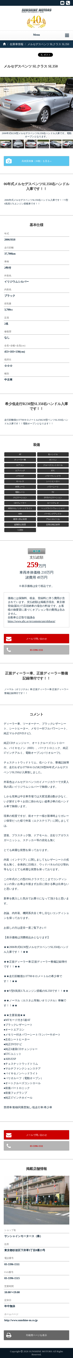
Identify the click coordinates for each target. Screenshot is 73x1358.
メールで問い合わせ (36, 638)
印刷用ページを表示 (36, 1335)
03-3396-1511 (36, 650)
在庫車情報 (16, 44)
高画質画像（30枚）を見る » (36, 161)
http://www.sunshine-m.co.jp (21, 1320)
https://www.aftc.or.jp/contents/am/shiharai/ (31, 621)
